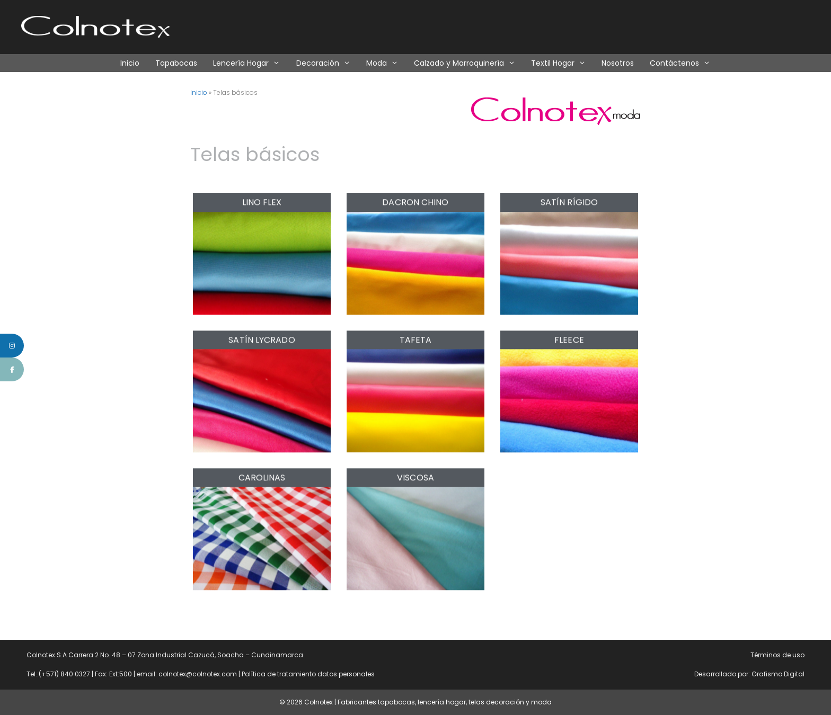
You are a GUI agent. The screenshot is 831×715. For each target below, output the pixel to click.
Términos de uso (777, 654)
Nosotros (618, 63)
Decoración (327, 63)
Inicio (129, 63)
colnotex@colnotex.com (197, 673)
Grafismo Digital (778, 673)
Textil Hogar (562, 63)
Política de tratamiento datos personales (308, 673)
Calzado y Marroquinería (468, 63)
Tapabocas (176, 63)
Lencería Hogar (250, 63)
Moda (386, 63)
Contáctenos (684, 63)
